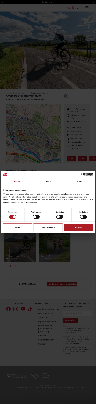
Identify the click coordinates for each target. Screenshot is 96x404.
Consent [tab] (16, 181)
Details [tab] (48, 181)
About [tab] (79, 181)
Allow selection (48, 227)
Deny (17, 227)
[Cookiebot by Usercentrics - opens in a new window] (82, 174)
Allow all (78, 227)
